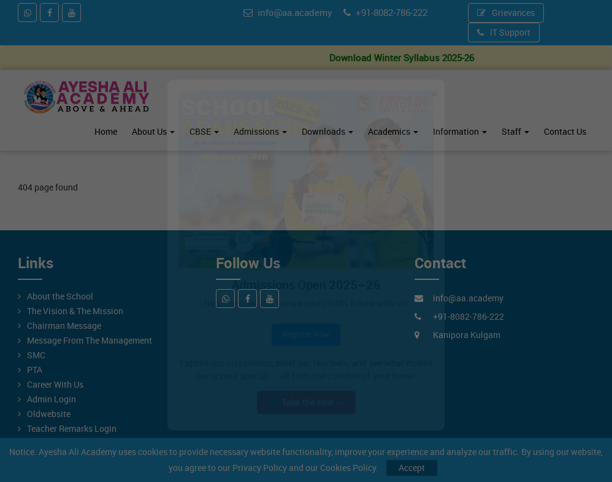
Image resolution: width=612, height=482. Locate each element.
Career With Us (55, 384)
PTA (34, 369)
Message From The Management (89, 340)
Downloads (327, 131)
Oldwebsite (49, 414)
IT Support (503, 32)
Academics (393, 131)
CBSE (204, 131)
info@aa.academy (287, 12)
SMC (36, 355)
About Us (153, 131)
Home (105, 131)
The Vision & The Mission (75, 311)
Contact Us (565, 131)
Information (460, 131)
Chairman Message (64, 325)
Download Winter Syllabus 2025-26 (414, 57)
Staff (515, 131)
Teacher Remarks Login (72, 428)
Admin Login (51, 399)
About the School (60, 296)
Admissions (260, 131)
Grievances (506, 12)
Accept (412, 467)
